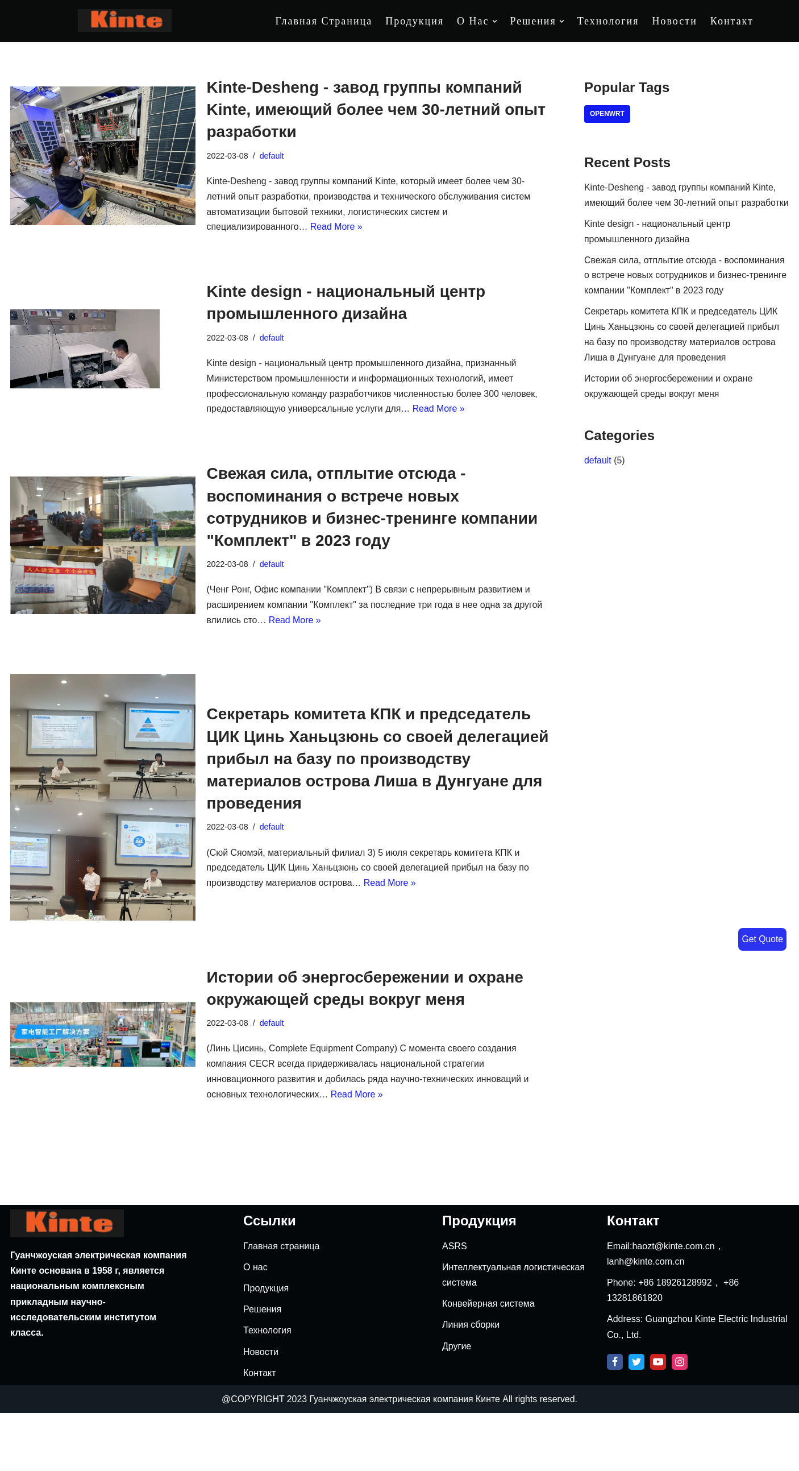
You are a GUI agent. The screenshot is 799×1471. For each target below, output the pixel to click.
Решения (262, 1367)
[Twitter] (636, 1419)
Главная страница (324, 21)
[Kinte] (125, 20)
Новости (674, 21)
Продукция (414, 21)
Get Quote (762, 939)
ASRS (454, 1303)
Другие (456, 1403)
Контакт (732, 21)
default (272, 155)
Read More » (337, 228)
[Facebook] (615, 1419)
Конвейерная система (488, 1361)
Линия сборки (471, 1382)
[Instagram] (680, 1419)
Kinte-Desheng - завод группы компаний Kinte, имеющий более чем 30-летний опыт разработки (376, 109)
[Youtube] (658, 1419)
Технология (608, 21)
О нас (255, 1324)
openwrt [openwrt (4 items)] (607, 114)
